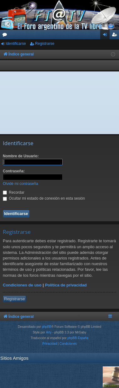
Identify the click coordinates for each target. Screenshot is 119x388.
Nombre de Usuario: (21, 156)
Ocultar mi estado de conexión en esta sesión (44, 198)
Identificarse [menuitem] (106, 35)
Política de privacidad (66, 285)
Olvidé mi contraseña (20, 183)
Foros (6, 35)
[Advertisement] (60, 102)
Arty (49, 332)
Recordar (13, 192)
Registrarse (44, 43)
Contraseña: (14, 171)
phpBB (46, 326)
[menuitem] (49, 344)
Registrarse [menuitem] (115, 35)
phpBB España (77, 338)
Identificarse (16, 43)
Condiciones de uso (22, 285)
